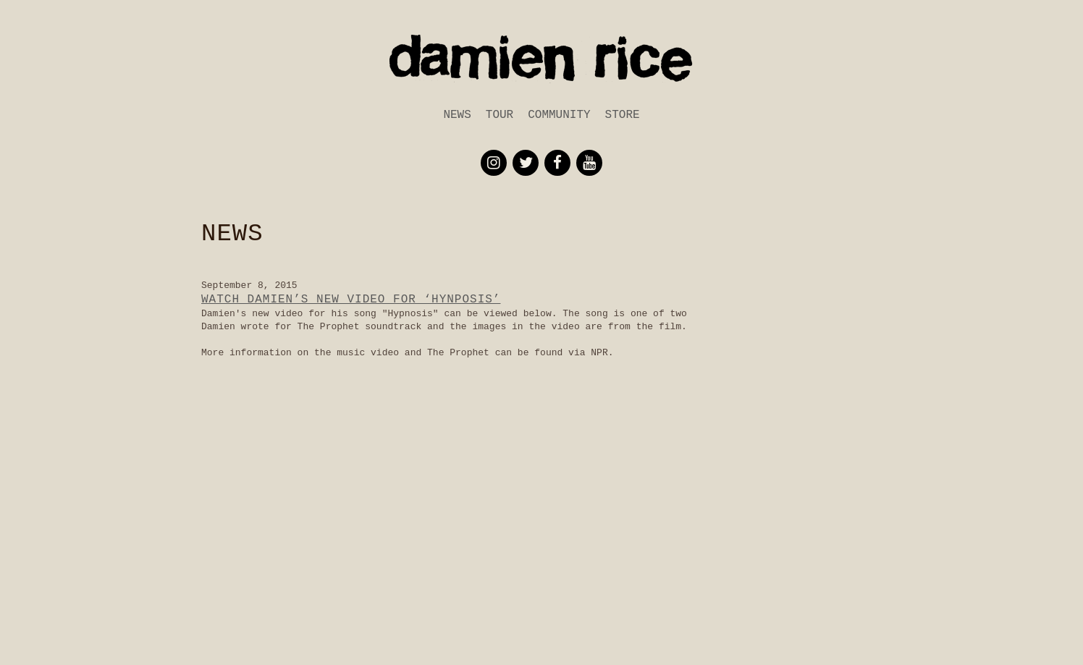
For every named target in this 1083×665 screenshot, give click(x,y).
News (457, 115)
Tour (499, 115)
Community (559, 115)
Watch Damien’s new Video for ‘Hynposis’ (350, 299)
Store (622, 115)
